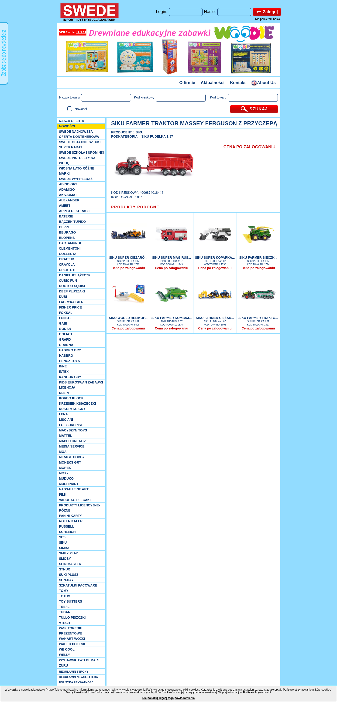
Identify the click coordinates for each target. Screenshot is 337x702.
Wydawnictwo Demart (79, 660)
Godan (65, 329)
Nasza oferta (71, 121)
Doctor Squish (72, 286)
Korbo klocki (72, 398)
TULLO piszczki (72, 617)
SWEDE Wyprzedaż (76, 179)
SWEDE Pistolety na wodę (77, 160)
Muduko (66, 478)
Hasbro (66, 355)
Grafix (65, 339)
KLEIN (64, 393)
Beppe (64, 227)
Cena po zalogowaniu (128, 268)
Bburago (67, 232)
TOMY (63, 591)
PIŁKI (63, 494)
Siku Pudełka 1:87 (157, 136)
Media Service (72, 446)
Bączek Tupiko (72, 222)
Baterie (66, 216)
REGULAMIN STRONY (73, 671)
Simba (64, 548)
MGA (63, 452)
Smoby (65, 558)
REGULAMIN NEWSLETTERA (78, 677)
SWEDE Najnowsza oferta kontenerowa (79, 134)
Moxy (64, 473)
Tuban (64, 612)
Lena (63, 414)
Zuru (63, 665)
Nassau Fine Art (74, 489)
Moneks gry (70, 462)
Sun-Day (66, 580)
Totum (65, 596)
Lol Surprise (71, 425)
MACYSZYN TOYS (73, 430)
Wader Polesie (72, 644)
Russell (66, 526)
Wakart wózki (72, 639)
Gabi (63, 323)
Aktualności (212, 82)
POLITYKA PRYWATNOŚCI (76, 682)
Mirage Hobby (72, 457)
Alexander (69, 200)
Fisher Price (70, 307)
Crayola (67, 264)
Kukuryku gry (72, 409)
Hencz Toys (69, 361)
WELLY (64, 655)
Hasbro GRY (70, 350)
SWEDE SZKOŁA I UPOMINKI (81, 152)
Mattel (65, 435)
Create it (67, 270)
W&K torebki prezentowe (70, 630)
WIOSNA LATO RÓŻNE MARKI (76, 170)
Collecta (67, 254)
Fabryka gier (71, 302)
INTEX (64, 371)
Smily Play (68, 553)
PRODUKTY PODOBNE (135, 207)
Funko (65, 318)
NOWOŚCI (67, 126)
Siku (63, 542)
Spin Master (70, 564)
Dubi (63, 296)
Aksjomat (68, 195)
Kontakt (238, 82)
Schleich (67, 532)
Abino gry (68, 184)
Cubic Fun (68, 280)
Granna (66, 345)
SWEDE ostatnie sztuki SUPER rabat (79, 144)
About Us (263, 82)
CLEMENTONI (69, 248)
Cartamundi (70, 243)
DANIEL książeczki (75, 275)
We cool (67, 649)
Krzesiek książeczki (77, 403)
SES (62, 537)
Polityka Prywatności (257, 692)
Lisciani (66, 419)
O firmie (187, 82)
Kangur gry (70, 377)
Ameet (64, 205)
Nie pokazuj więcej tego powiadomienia (168, 698)
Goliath (66, 334)
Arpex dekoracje (75, 211)
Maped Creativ (72, 441)
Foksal (65, 313)
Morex (65, 468)
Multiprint (69, 484)
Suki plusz (68, 575)
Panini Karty (70, 516)
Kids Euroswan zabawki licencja (81, 384)
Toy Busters (70, 601)
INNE (63, 366)
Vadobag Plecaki (75, 500)
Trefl (64, 607)
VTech (64, 623)
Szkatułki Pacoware (78, 585)
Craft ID (66, 259)
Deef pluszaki (72, 291)
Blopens (67, 238)
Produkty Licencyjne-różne (79, 507)
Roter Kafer (71, 521)
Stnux (64, 569)
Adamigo (67, 189)
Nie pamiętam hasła (267, 19)
